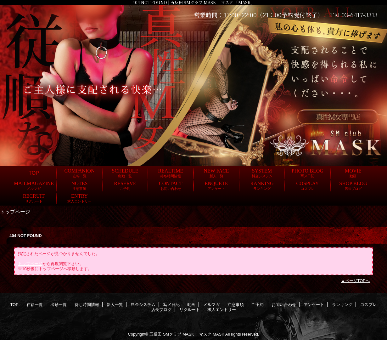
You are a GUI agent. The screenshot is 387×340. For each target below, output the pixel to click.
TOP (34, 173)
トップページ (30, 263)
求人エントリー (221, 309)
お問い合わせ (284, 304)
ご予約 (257, 304)
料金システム (143, 304)
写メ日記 (171, 304)
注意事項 (235, 304)
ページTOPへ (357, 280)
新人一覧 (115, 304)
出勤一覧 (58, 304)
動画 (191, 304)
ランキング (342, 304)
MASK (218, 334)
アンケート (314, 304)
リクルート (189, 309)
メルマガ (211, 304)
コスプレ (368, 304)
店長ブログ (161, 309)
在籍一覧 (34, 304)
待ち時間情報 (87, 304)
